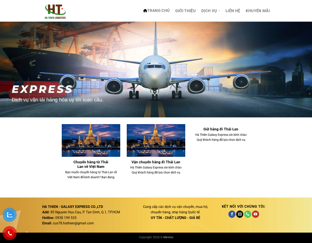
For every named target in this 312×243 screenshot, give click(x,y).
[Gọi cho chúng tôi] (247, 214)
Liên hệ (233, 11)
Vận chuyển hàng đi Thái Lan (156, 162)
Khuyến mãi (258, 11)
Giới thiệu (185, 11)
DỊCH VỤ (210, 11)
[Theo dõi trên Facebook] (232, 214)
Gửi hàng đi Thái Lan (220, 129)
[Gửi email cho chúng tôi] (239, 214)
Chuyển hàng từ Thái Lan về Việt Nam (90, 164)
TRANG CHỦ (158, 10)
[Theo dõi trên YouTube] (255, 214)
